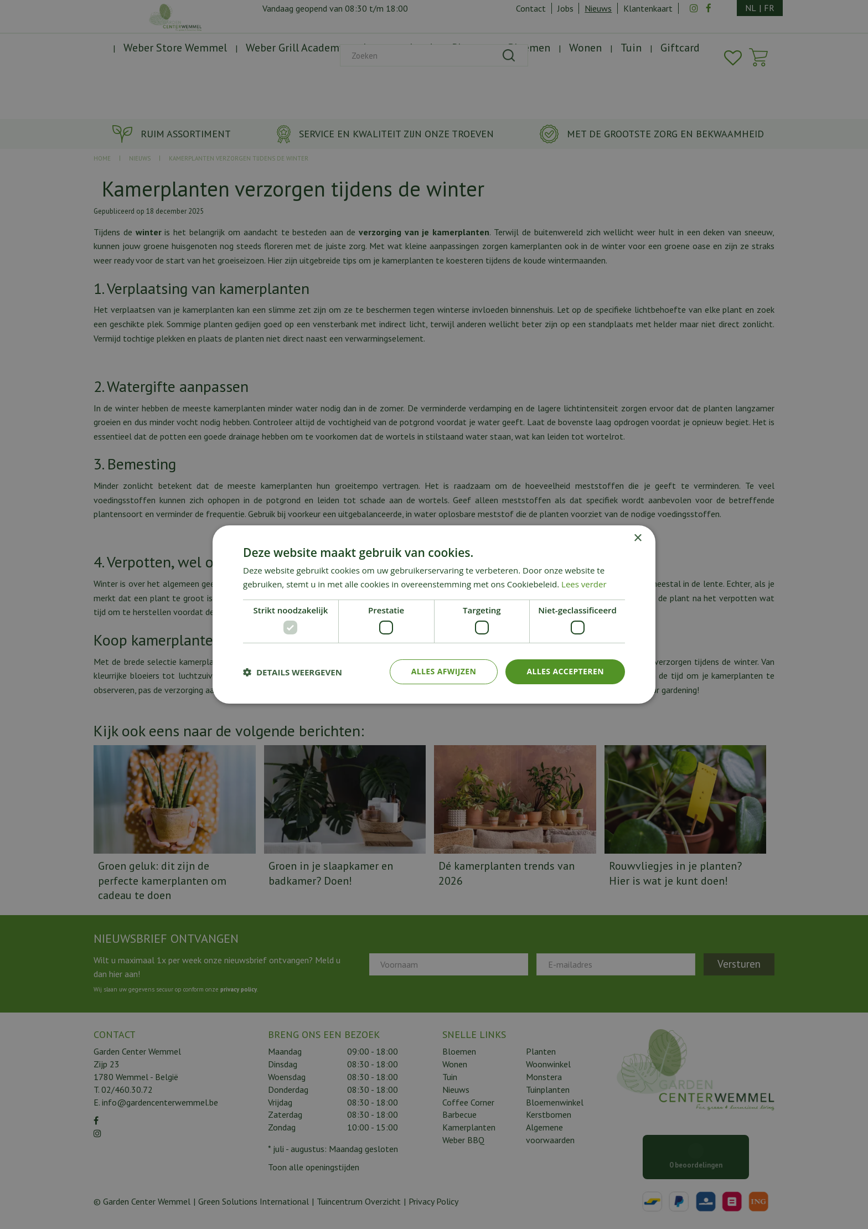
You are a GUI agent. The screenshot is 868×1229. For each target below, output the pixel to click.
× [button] (637, 538)
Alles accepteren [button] (565, 671)
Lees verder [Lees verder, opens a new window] (584, 584)
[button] (292, 672)
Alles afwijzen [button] (444, 671)
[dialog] (434, 614)
